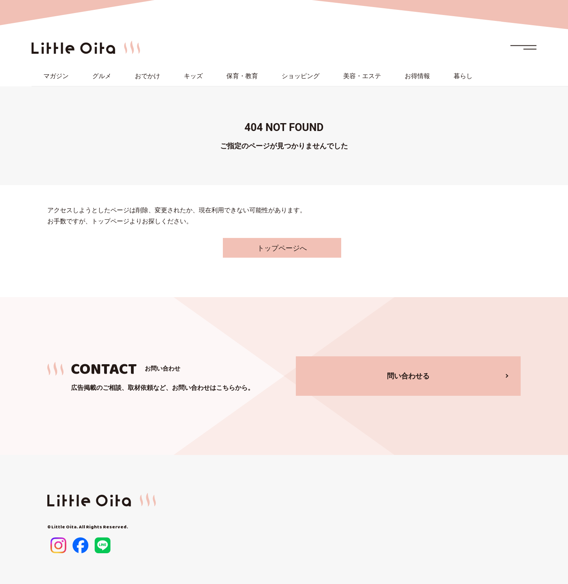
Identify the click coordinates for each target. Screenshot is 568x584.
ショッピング (301, 76)
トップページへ (282, 248)
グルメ (101, 76)
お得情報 (417, 76)
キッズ (193, 76)
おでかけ (147, 76)
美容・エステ (362, 76)
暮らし (463, 76)
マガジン (56, 76)
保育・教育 (242, 76)
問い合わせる (408, 376)
